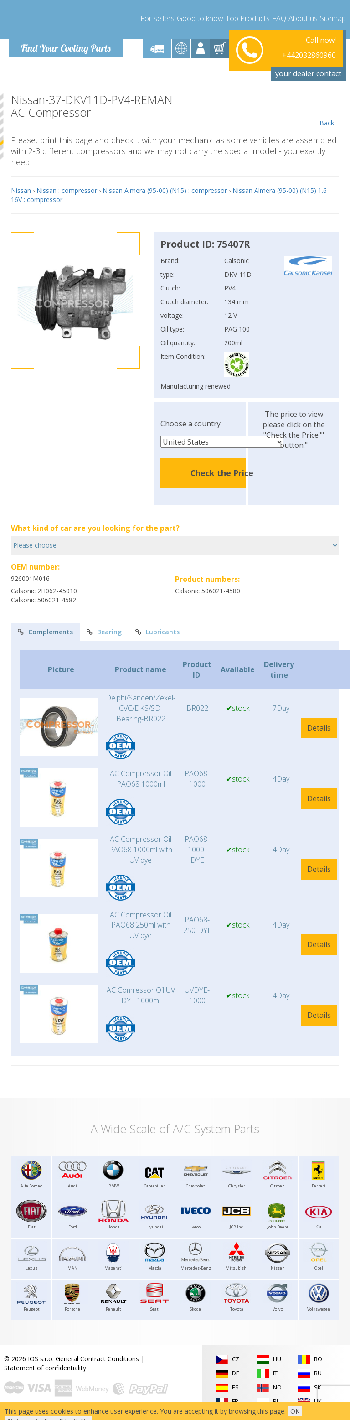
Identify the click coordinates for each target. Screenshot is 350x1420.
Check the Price (221, 472)
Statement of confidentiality (45, 1367)
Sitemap (333, 18)
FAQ (279, 18)
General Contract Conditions (97, 1358)
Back (326, 110)
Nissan (21, 190)
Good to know (200, 18)
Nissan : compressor (66, 190)
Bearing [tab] (104, 631)
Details (319, 728)
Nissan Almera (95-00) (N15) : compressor (165, 190)
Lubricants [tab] (157, 631)
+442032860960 (309, 48)
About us (303, 18)
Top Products (248, 18)
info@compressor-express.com (289, 59)
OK (294, 1411)
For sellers (157, 18)
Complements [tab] (45, 631)
